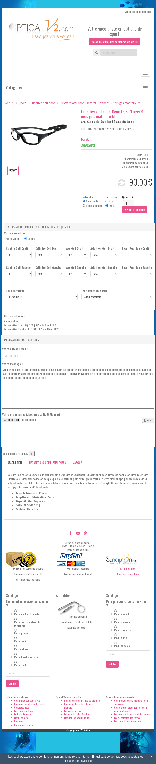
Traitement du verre (94, 291)
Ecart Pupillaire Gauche (137, 268)
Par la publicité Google (26, 614)
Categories (14, 88)
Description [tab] (14, 462)
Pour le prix (120, 637)
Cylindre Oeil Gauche (48, 268)
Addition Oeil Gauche (103, 268)
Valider (12, 683)
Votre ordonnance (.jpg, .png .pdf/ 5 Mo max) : (32, 415)
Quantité (127, 197)
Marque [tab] (77, 462)
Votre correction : (15, 233)
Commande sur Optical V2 (27, 700)
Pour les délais (122, 646)
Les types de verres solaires (127, 721)
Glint (87, 730)
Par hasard (20, 665)
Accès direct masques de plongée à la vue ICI (114, 42)
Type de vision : (19, 239)
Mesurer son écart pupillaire (78, 718)
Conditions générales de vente (29, 704)
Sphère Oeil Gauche (18, 268)
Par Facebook (21, 649)
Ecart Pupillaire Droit (135, 249)
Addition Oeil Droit (102, 249)
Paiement (19, 721)
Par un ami (20, 641)
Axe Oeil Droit (74, 249)
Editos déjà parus (72, 711)
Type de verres (15, 291)
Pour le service (122, 622)
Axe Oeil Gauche (76, 268)
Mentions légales (22, 718)
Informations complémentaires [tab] (47, 462)
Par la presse (21, 633)
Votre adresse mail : (15, 349)
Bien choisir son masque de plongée (82, 700)
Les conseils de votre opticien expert (132, 714)
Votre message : (12, 364)
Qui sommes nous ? (23, 725)
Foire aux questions (23, 711)
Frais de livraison (22, 714)
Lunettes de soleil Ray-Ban (77, 714)
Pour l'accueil (121, 614)
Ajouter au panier (134, 210)
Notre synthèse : (14, 316)
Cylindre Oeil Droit (47, 249)
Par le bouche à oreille (26, 657)
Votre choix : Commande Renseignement (92, 201)
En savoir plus (84, 760)
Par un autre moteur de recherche (27, 623)
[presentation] (33, 436)
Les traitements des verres (127, 718)
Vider (148, 420)
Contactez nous (21, 707)
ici (68, 227)
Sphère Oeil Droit (17, 249)
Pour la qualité (122, 630)
